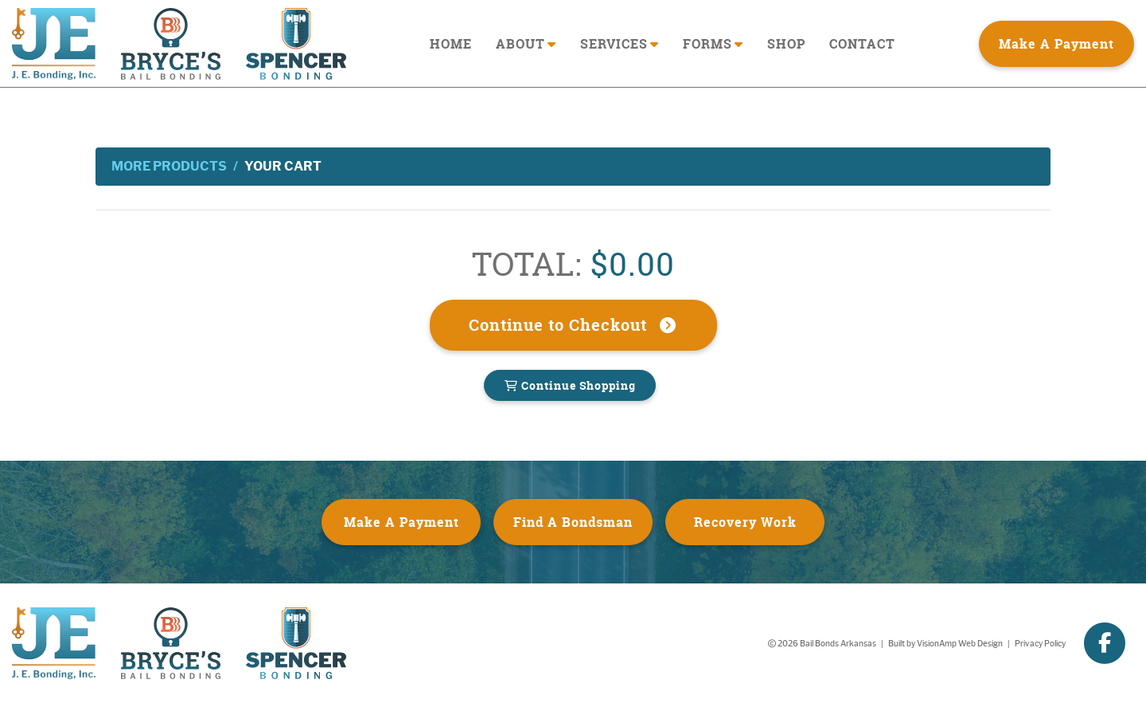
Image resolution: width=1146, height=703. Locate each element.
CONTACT (862, 44)
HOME (451, 44)
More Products (169, 166)
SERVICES (619, 44)
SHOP (786, 44)
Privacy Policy (1040, 643)
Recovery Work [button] (745, 522)
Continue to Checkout (573, 325)
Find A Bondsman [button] (573, 522)
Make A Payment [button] (1056, 44)
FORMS (713, 44)
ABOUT (526, 44)
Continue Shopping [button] (570, 385)
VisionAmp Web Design (960, 643)
